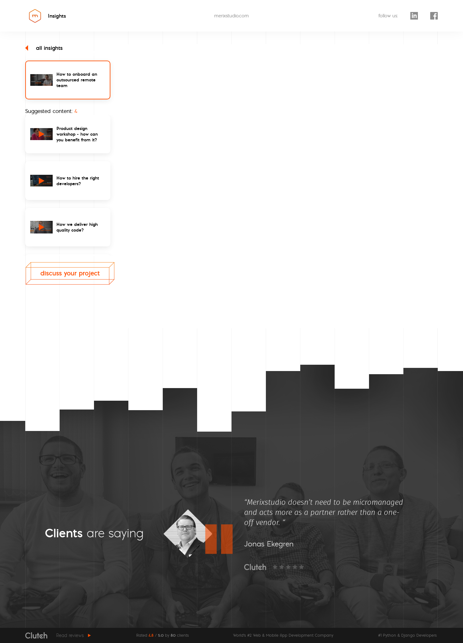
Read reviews (70, 635)
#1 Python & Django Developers (407, 635)
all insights (44, 47)
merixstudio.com (231, 16)
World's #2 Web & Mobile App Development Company (283, 635)
